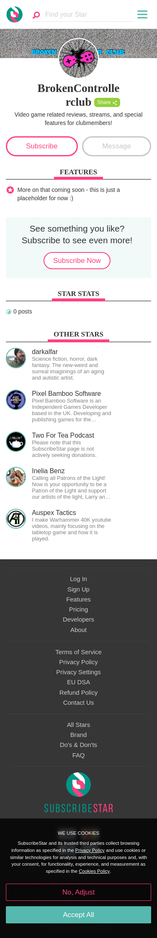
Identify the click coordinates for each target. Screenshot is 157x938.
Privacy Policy (78, 662)
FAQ (78, 755)
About (78, 630)
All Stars (78, 724)
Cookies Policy (94, 871)
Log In (78, 579)
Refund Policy (78, 692)
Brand (78, 735)
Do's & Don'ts (78, 745)
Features (78, 599)
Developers (78, 619)
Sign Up (78, 589)
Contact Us (78, 702)
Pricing (78, 609)
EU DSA (78, 682)
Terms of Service (78, 652)
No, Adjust (78, 892)
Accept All (78, 915)
